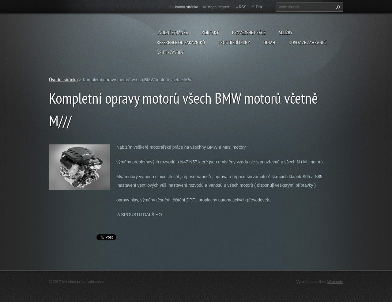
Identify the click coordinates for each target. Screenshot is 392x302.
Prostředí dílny (234, 42)
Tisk (258, 7)
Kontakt (210, 32)
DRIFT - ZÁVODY (170, 52)
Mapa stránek (218, 7)
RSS (243, 7)
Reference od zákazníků (181, 42)
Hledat (337, 7)
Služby (285, 32)
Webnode (335, 282)
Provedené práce (249, 32)
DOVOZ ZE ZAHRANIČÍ (308, 42)
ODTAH (269, 42)
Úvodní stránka (172, 32)
